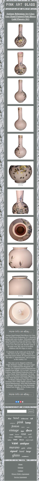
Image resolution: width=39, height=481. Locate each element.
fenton (15, 426)
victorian (11, 437)
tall (31, 419)
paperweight (29, 440)
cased (11, 434)
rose (23, 434)
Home (20, 464)
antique (24, 443)
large (28, 451)
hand (21, 451)
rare (15, 439)
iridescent (24, 419)
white (29, 448)
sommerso (12, 423)
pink (20, 422)
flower (17, 434)
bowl (16, 418)
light (22, 431)
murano (14, 447)
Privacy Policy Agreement (20, 474)
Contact (20, 471)
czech (28, 427)
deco (29, 430)
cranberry (25, 456)
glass (16, 455)
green (30, 437)
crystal (25, 437)
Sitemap (20, 467)
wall (29, 434)
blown (21, 440)
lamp (28, 422)
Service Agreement (20, 477)
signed (13, 451)
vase (15, 443)
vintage (14, 430)
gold (23, 448)
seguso (23, 427)
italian (9, 440)
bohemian (18, 437)
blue (9, 419)
